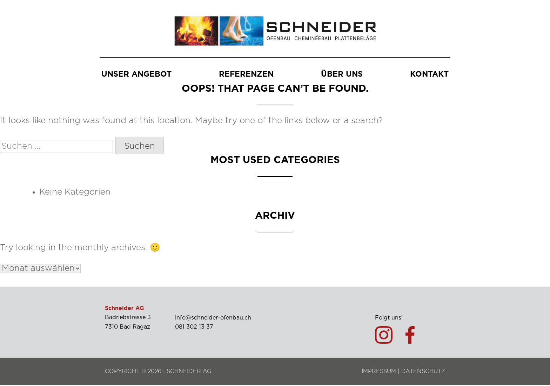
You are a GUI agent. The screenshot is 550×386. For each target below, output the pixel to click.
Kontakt (429, 74)
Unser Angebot (136, 74)
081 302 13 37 (194, 327)
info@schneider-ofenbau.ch (213, 318)
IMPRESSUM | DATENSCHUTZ (403, 372)
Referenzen (246, 74)
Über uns (342, 74)
